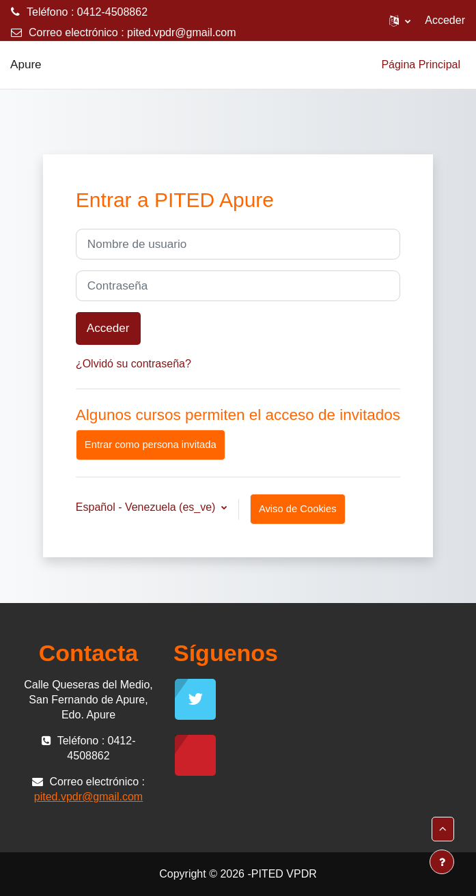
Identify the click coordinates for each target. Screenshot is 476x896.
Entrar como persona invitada (150, 444)
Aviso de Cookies (298, 508)
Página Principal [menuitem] (420, 64)
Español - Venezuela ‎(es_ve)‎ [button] (147, 507)
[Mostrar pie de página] (442, 862)
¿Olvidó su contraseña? (133, 363)
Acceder (445, 20)
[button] (399, 20)
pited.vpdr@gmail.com (181, 32)
